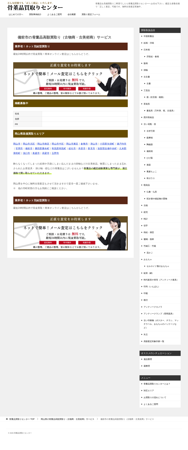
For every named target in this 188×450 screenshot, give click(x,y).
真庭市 (36, 153)
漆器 (149, 165)
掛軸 (146, 70)
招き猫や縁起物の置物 (157, 198)
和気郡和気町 (59, 148)
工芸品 (147, 90)
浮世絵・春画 (153, 56)
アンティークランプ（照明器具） (159, 313)
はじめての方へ (16, 14)
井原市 (81, 148)
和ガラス (151, 178)
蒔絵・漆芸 (149, 232)
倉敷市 (84, 144)
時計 (146, 219)
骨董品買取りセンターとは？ (157, 384)
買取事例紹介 (35, 14)
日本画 (147, 49)
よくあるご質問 (54, 14)
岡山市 (16, 144)
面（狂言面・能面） (156, 97)
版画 (146, 63)
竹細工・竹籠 (150, 246)
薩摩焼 (150, 138)
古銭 (146, 205)
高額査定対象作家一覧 (154, 341)
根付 (146, 300)
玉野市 (55, 153)
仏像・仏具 (152, 192)
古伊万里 (151, 131)
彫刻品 (147, 185)
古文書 (147, 77)
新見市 (91, 148)
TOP (22, 419)
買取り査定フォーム (91, 14)
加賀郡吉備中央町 (107, 148)
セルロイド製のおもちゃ (158, 266)
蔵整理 (147, 366)
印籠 (146, 293)
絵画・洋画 (149, 43)
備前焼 (150, 151)
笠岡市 (19, 148)
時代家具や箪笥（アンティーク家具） (161, 280)
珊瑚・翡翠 (149, 239)
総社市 (72, 148)
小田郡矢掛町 (107, 144)
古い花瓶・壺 (150, 124)
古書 (149, 83)
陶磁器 (150, 144)
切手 (146, 225)
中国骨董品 (149, 36)
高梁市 (45, 153)
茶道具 (147, 104)
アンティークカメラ (153, 307)
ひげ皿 (150, 158)
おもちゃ (148, 259)
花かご (150, 253)
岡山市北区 (29, 144)
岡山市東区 (72, 144)
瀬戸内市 (121, 144)
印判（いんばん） (152, 286)
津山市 (94, 144)
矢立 (146, 334)
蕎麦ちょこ (152, 171)
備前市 (28, 148)
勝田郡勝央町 (42, 148)
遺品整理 (148, 359)
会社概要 (72, 14)
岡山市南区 (43, 144)
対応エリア (149, 390)
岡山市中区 (58, 144)
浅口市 (26, 153)
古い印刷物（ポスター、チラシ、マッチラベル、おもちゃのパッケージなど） (161, 324)
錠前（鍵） (149, 273)
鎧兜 (146, 212)
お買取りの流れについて (155, 397)
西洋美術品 (149, 117)
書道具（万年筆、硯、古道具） (161, 110)
